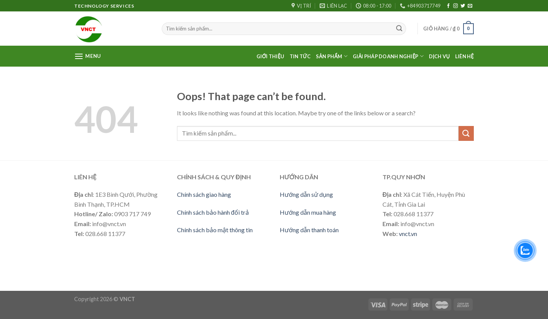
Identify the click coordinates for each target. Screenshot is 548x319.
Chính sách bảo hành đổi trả (213, 212)
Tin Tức (300, 56)
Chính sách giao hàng (204, 194)
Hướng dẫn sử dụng (306, 194)
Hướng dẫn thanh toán (309, 229)
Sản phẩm (331, 56)
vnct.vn (408, 233)
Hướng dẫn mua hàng (308, 212)
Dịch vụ (439, 56)
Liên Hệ (464, 56)
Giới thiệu (270, 56)
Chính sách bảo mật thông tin (215, 229)
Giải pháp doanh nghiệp (388, 56)
